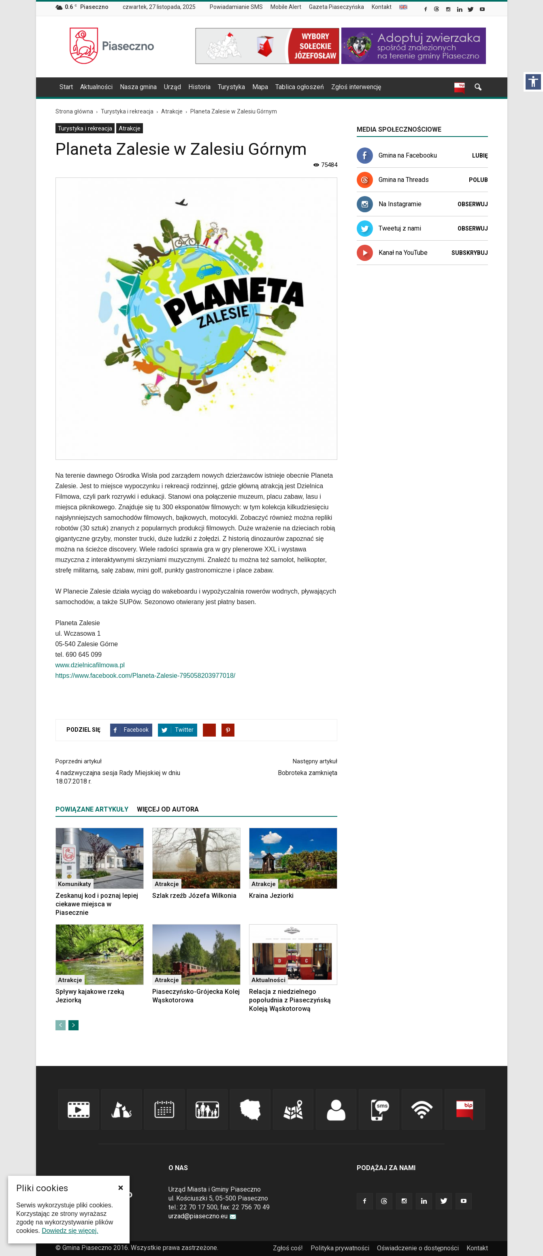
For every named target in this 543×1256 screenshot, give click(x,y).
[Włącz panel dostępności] (533, 82)
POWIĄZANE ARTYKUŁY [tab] (91, 809)
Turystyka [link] (231, 87)
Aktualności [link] (96, 87)
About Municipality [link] (403, 7)
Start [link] (66, 87)
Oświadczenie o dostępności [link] (418, 1248)
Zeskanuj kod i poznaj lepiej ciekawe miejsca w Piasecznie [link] (96, 904)
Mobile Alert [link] (285, 7)
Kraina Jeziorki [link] (271, 895)
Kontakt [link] (382, 7)
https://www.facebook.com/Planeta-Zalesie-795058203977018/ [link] (145, 675)
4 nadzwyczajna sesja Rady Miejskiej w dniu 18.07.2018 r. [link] (117, 777)
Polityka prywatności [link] (340, 1248)
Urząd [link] (172, 87)
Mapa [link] (260, 87)
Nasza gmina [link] (138, 87)
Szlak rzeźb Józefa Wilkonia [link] (194, 895)
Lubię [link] (480, 155)
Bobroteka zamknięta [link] (307, 773)
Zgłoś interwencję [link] (356, 87)
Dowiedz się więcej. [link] (70, 1230)
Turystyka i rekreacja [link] (85, 128)
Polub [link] (478, 180)
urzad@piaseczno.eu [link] (202, 1216)
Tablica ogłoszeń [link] (299, 87)
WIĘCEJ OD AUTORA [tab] (168, 809)
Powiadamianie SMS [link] (236, 7)
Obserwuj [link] (473, 204)
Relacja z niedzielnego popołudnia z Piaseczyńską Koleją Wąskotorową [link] (290, 1000)
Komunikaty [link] (74, 884)
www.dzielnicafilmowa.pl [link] (90, 665)
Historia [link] (199, 87)
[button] (121, 1187)
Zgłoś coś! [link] (288, 1248)
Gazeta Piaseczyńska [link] (336, 7)
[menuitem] (239, 7)
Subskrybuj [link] (469, 253)
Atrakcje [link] (130, 128)
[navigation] (261, 87)
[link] (426, 10)
